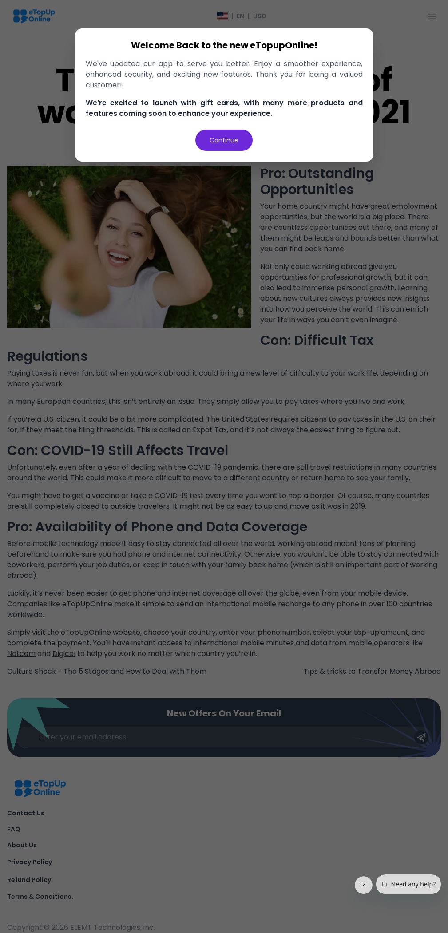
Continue (224, 140)
